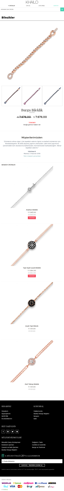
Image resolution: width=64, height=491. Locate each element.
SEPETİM (55, 5)
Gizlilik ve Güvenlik (39, 445)
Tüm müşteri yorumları (32, 156)
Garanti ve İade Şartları (10, 447)
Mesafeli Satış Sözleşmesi (11, 442)
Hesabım (5, 411)
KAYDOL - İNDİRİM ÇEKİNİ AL (32, 465)
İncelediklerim (7, 419)
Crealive (5, 489)
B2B (35, 419)
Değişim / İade (37, 442)
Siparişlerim (6, 414)
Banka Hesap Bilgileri (41, 414)
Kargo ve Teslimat (38, 447)
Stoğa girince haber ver (32, 125)
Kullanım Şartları (8, 445)
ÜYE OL (28, 5)
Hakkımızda (38, 411)
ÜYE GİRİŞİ (42, 5)
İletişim (36, 416)
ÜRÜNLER (11, 5)
